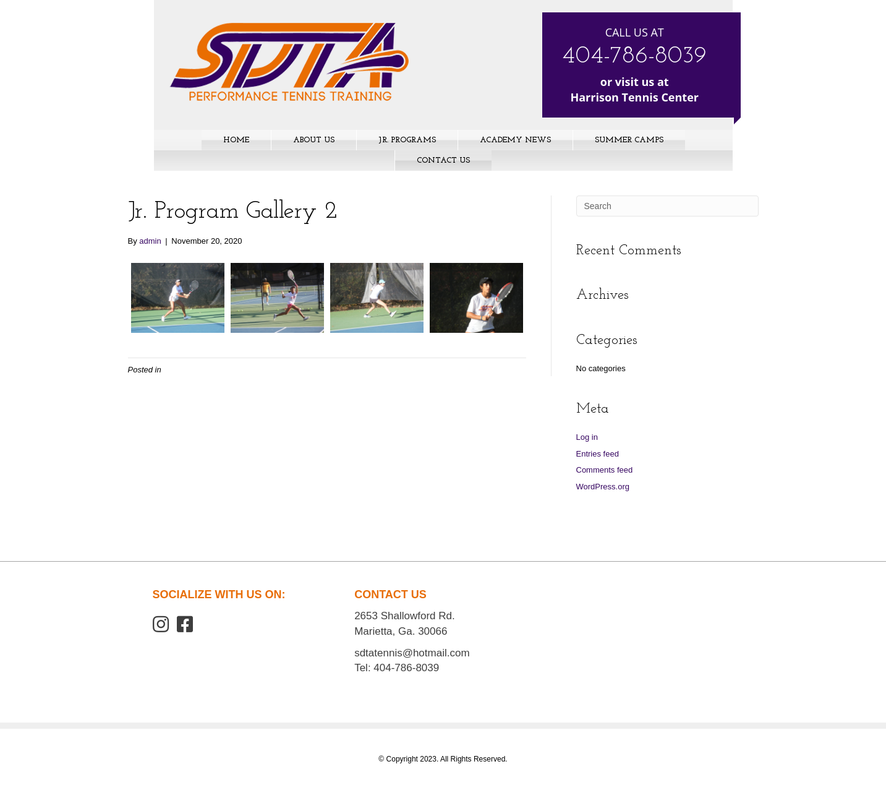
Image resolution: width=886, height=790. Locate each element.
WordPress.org (602, 486)
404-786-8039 (634, 57)
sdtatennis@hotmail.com (411, 653)
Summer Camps (629, 140)
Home (236, 140)
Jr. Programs (407, 140)
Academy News (515, 140)
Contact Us (443, 161)
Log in (587, 437)
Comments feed (604, 469)
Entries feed (597, 453)
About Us (313, 140)
